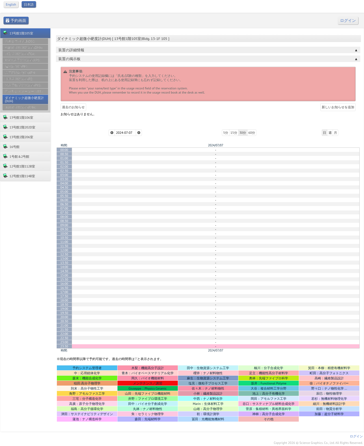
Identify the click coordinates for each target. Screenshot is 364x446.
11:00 (64, 242)
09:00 (64, 225)
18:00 (64, 300)
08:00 (64, 217)
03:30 (64, 179)
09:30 (64, 229)
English (11, 4)
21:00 (64, 325)
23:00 (64, 342)
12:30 (64, 254)
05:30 (64, 196)
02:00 (64, 166)
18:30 (64, 304)
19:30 (64, 313)
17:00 (64, 292)
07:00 (64, 208)
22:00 (64, 334)
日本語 (29, 4)
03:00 (64, 175)
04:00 (64, 183)
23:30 (64, 346)
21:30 (64, 330)
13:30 (64, 263)
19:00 (64, 309)
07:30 (64, 212)
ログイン (348, 20)
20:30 (64, 321)
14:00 (64, 267)
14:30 (64, 271)
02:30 (64, 171)
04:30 (64, 187)
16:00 (64, 284)
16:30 (64, 288)
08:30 (64, 221)
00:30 (64, 154)
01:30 (64, 162)
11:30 (64, 246)
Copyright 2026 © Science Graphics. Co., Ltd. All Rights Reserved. (318, 443)
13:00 (64, 258)
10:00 (64, 233)
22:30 (64, 338)
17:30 (64, 296)
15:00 (64, 275)
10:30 (64, 238)
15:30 (64, 279)
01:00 (64, 158)
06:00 (64, 200)
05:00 (64, 192)
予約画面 (16, 20)
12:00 (64, 250)
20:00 (64, 317)
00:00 (64, 150)
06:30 (64, 204)
